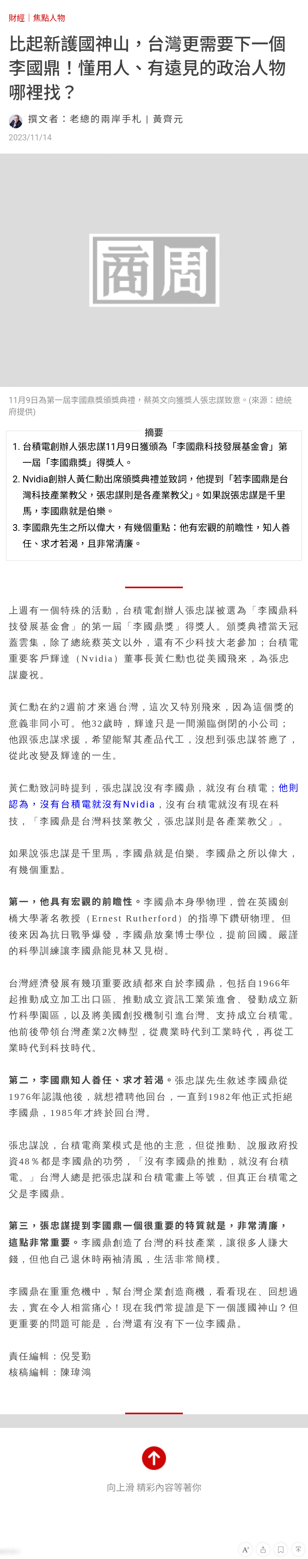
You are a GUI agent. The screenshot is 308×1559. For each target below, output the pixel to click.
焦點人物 (49, 18)
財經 (17, 18)
